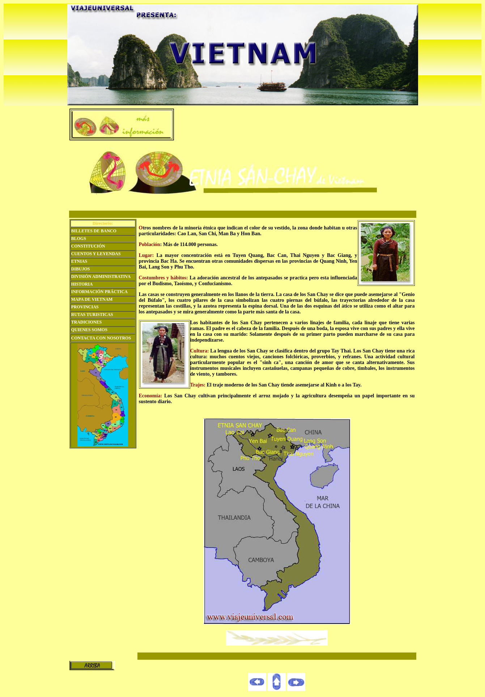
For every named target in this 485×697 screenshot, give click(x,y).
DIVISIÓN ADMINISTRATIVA (101, 276)
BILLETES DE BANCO (93, 230)
